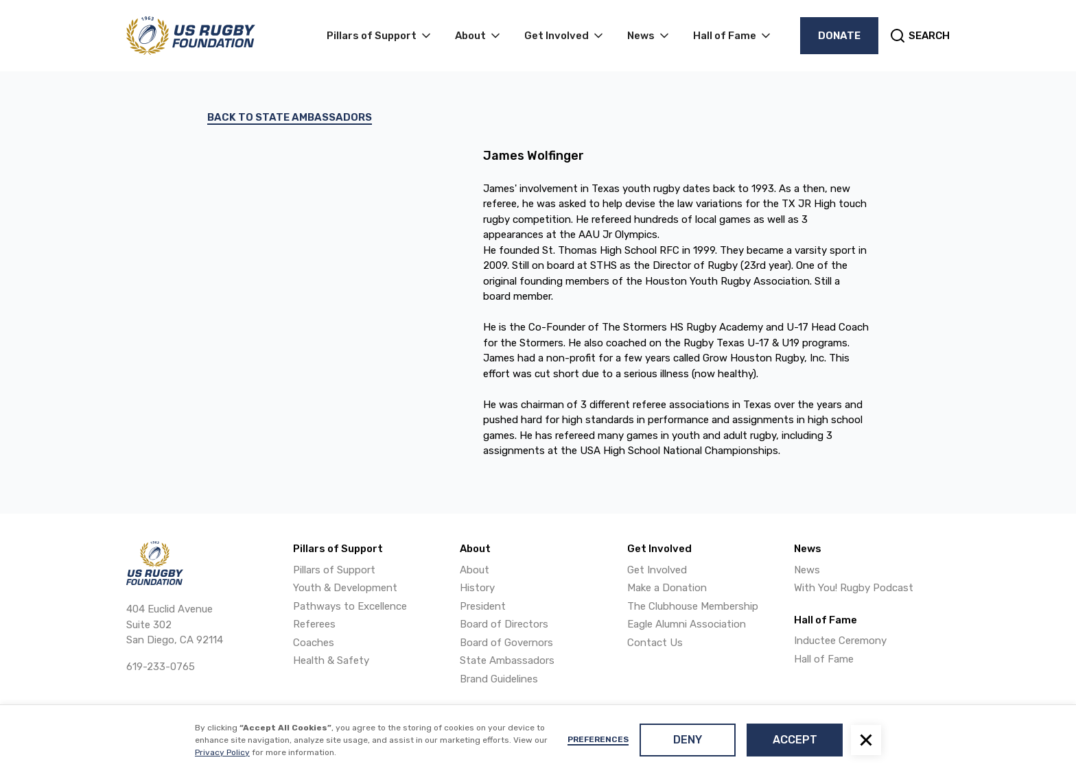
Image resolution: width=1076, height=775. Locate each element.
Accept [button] (795, 739)
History (477, 588)
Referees (314, 624)
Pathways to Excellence (350, 606)
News (807, 570)
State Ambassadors (507, 660)
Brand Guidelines (499, 679)
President (483, 606)
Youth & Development (345, 588)
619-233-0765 (160, 666)
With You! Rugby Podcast (853, 588)
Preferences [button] (598, 739)
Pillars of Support (334, 570)
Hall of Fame (824, 659)
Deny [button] (687, 739)
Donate (839, 35)
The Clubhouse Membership (692, 606)
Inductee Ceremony (840, 640)
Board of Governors (506, 642)
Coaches (313, 642)
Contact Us (655, 642)
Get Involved (657, 570)
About (474, 570)
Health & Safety (331, 660)
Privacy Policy (222, 752)
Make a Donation (667, 588)
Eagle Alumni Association (686, 624)
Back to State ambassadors (289, 117)
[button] (866, 740)
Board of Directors (504, 624)
